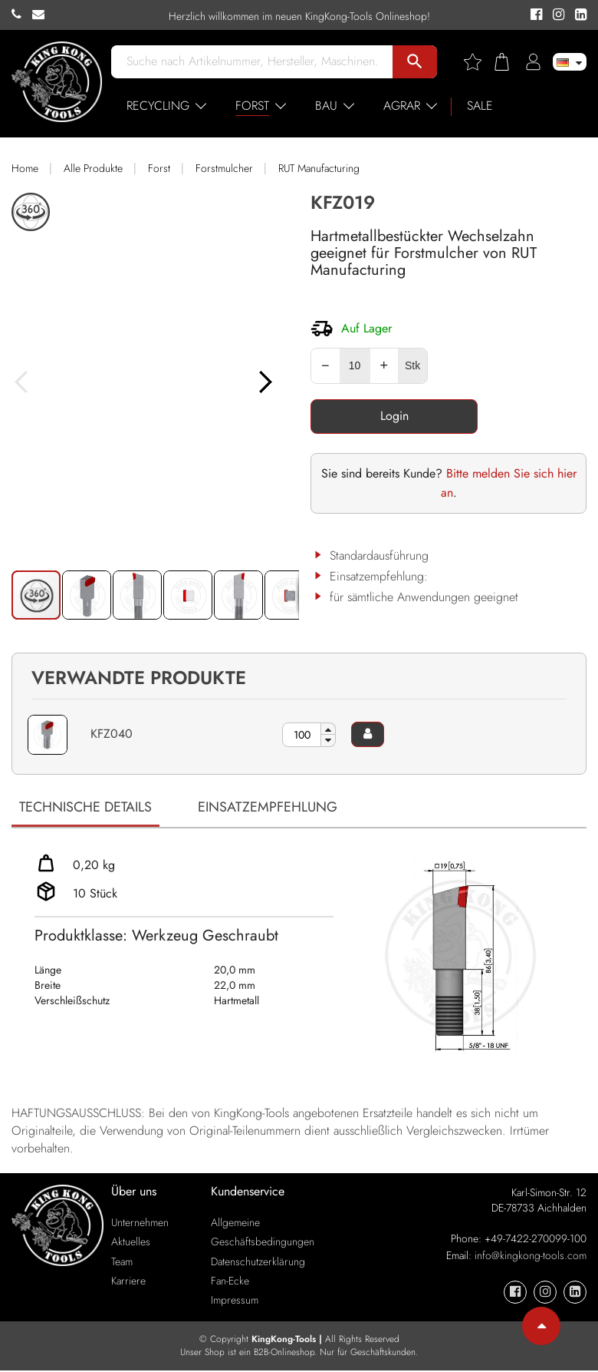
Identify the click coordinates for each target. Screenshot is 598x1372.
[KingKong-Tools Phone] (22, 14)
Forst (159, 168)
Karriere (128, 1281)
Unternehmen (140, 1223)
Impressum (234, 1300)
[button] (283, 399)
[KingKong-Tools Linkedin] (576, 15)
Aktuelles (130, 1243)
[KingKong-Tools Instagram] (556, 15)
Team (122, 1262)
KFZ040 (111, 733)
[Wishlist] (478, 62)
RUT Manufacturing (319, 168)
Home (25, 168)
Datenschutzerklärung (258, 1262)
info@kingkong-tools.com (530, 1256)
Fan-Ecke (230, 1281)
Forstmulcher (224, 168)
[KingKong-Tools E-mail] (42, 14)
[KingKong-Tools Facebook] (534, 15)
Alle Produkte (93, 168)
